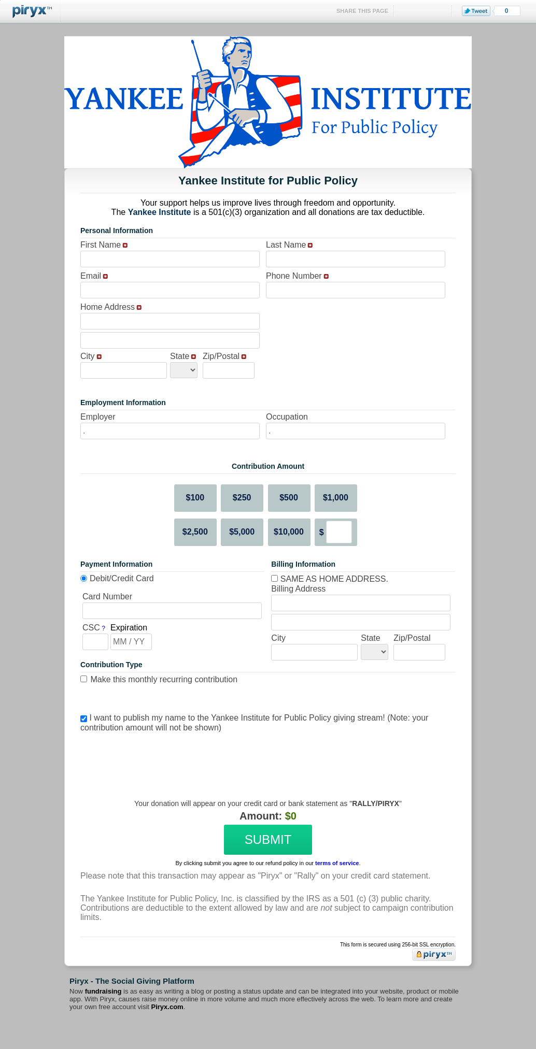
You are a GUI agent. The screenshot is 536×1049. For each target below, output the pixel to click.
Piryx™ (30, 11)
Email (90, 275)
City (87, 356)
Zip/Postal (221, 356)
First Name (100, 244)
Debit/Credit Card (122, 578)
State (179, 356)
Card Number (107, 596)
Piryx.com (167, 1007)
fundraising (103, 991)
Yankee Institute (159, 212)
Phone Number (294, 275)
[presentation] (266, 758)
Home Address (107, 307)
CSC (91, 627)
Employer (98, 416)
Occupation (287, 416)
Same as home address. (329, 578)
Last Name (286, 244)
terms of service (337, 863)
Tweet (476, 11)
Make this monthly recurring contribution (163, 679)
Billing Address (298, 588)
